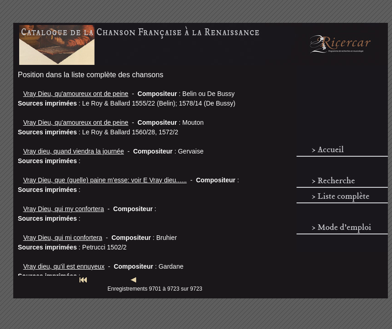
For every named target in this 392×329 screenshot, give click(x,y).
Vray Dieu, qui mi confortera (62, 237)
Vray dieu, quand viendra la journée (73, 151)
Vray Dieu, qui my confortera (63, 208)
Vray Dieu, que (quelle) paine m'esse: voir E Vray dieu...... (105, 180)
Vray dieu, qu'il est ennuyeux (64, 266)
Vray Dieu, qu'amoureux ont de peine (75, 93)
